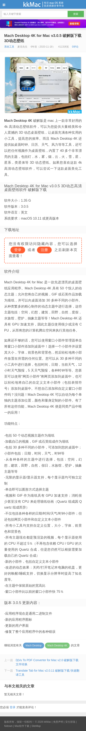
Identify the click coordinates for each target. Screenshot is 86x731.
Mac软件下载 (22, 726)
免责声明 (58, 721)
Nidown (8, 726)
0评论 (75, 46)
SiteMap (36, 726)
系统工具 (9, 46)
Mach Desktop (34, 645)
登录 (12, 707)
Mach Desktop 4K (57, 645)
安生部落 (70, 721)
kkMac (43, 4)
